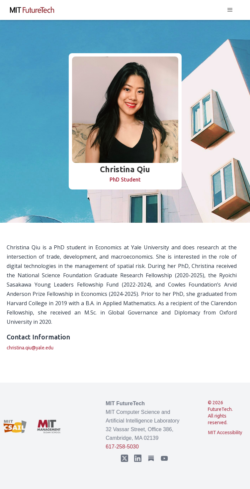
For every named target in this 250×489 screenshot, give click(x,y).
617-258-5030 (122, 446)
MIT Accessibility (225, 432)
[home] (32, 10)
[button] (230, 10)
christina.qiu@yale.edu (30, 347)
